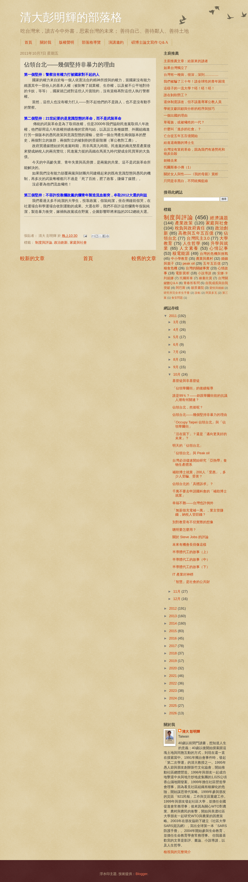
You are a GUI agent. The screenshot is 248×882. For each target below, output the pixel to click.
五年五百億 (212, 263)
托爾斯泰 (186, 278)
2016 (173, 638)
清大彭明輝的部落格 (71, 17)
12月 (177, 599)
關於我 (45, 42)
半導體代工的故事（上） (191, 552)
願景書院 (197, 288)
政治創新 (61, 242)
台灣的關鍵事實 (198, 268)
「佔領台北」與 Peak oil (191, 453)
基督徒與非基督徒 (186, 381)
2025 (173, 706)
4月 (176, 330)
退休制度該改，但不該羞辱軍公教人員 (193, 102)
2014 (173, 623)
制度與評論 (43, 242)
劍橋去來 (170, 160)
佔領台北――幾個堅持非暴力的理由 (199, 415)
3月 (176, 322)
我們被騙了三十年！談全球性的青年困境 (194, 81)
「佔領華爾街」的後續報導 (192, 388)
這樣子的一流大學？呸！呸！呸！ (189, 88)
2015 (173, 631)
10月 (177, 374)
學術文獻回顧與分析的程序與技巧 (189, 109)
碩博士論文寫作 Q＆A (149, 42)
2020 (173, 668)
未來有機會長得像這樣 (189, 544)
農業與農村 (204, 258)
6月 (176, 344)
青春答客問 (192, 283)
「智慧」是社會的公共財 (191, 582)
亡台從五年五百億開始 (181, 136)
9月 (176, 367)
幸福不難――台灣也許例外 (192, 503)
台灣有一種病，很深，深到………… (191, 75)
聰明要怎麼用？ (184, 530)
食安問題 (177, 297)
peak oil (189, 263)
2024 (173, 698)
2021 (173, 676)
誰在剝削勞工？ (176, 95)
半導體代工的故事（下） (191, 567)
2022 (173, 683)
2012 (173, 608)
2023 (173, 691)
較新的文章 (32, 258)
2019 (173, 661)
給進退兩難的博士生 (179, 143)
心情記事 (218, 248)
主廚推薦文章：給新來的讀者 (186, 61)
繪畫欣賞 (205, 278)
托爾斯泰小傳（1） (178, 167)
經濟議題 (219, 217)
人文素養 (188, 248)
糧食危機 (170, 268)
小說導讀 (204, 273)
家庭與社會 (78, 242)
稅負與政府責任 (190, 228)
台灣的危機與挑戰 (214, 254)
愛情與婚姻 (216, 287)
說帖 (198, 292)
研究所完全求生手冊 (177, 292)
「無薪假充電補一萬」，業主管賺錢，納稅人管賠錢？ (197, 512)
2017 (173, 646)
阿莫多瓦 (211, 292)
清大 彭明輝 (191, 731)
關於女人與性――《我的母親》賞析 (191, 174)
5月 (176, 337)
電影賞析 (183, 273)
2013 (173, 616)
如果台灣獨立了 (176, 68)
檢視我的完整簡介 (177, 852)
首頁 (28, 42)
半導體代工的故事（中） (191, 559)
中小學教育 (179, 258)
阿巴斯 (180, 288)
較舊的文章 (144, 258)
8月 (176, 359)
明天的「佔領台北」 (187, 445)
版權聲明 (66, 42)
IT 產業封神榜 (182, 574)
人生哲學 (191, 243)
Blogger (141, 874)
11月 (177, 591)
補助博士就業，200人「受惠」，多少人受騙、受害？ (199, 474)
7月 (176, 352)
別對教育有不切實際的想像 (192, 522)
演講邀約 (116, 42)
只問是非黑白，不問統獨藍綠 (186, 181)
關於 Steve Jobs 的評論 (190, 537)
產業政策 (184, 223)
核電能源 (181, 253)
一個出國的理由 (176, 115)
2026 (173, 713)
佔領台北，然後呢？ (187, 407)
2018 (173, 653)
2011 (173, 316)
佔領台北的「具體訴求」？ (192, 484)
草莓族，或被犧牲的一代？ (184, 122)
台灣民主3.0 (198, 238)
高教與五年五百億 (195, 233)
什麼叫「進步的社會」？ (182, 129)
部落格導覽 (91, 42)
